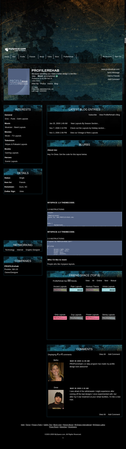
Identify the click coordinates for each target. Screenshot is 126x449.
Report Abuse (68, 425)
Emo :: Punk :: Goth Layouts (16, 119)
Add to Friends (114, 76)
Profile (23, 57)
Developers (72, 427)
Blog (56, 84)
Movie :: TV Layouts (13, 136)
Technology (9, 250)
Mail (14, 57)
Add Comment (114, 79)
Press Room (54, 427)
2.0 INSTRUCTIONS (55, 239)
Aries (22, 191)
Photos (43, 84)
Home (7, 57)
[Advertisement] (63, 23)
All (93, 281)
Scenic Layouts (11, 161)
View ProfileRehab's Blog (109, 115)
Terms (28, 425)
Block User (57, 425)
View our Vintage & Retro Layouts (84, 133)
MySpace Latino (99, 425)
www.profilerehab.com (110, 69)
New (106, 281)
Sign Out (118, 56)
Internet (20, 250)
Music (42, 57)
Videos (50, 84)
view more (36, 81)
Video (49, 57)
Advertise (63, 427)
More (57, 57)
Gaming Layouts (11, 153)
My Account (107, 56)
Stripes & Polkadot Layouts (16, 144)
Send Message (113, 72)
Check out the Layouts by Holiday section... (88, 128)
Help (22, 425)
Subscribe (93, 115)
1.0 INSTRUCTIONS (55, 209)
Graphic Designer (33, 250)
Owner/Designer (11, 272)
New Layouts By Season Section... (85, 123)
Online (99, 281)
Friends (33, 57)
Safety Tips (48, 425)
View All (102, 354)
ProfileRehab (69, 57)
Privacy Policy (37, 425)
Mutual (113, 281)
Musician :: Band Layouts (15, 127)
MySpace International (83, 425)
